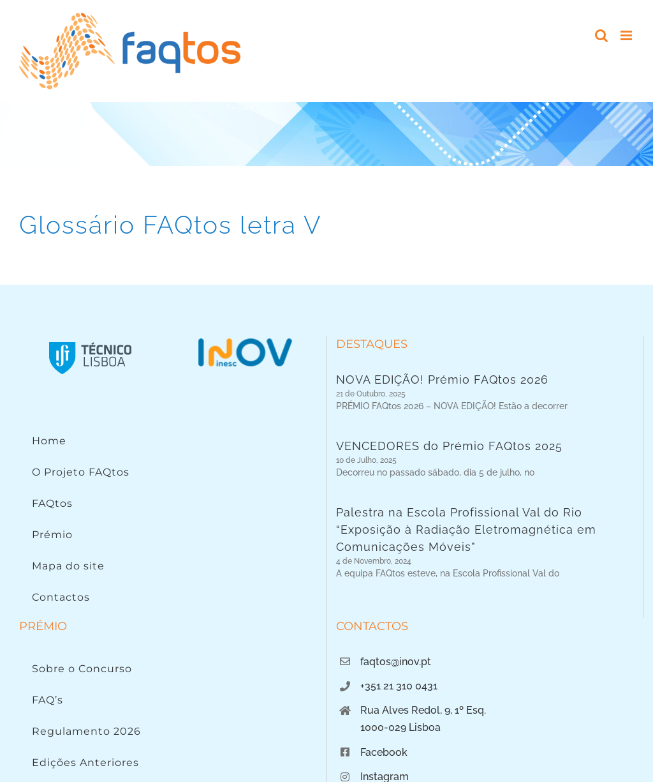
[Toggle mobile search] (601, 35)
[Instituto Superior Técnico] (90, 341)
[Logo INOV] (245, 341)
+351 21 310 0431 (398, 720)
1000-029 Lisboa (400, 761)
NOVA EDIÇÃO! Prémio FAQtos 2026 (442, 379)
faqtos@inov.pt (395, 695)
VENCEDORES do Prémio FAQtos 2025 (449, 449)
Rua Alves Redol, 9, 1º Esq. (423, 744)
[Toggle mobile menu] (627, 35)
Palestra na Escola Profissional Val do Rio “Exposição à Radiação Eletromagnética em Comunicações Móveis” (466, 536)
